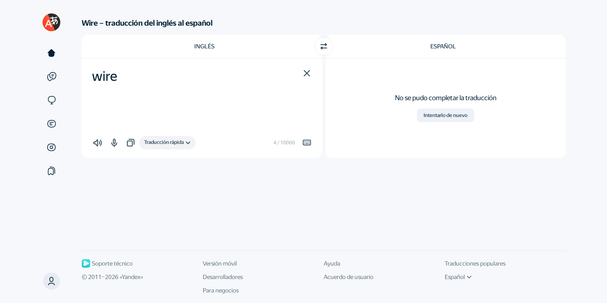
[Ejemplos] (51, 76)
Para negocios (221, 290)
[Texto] (51, 53)
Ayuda (332, 263)
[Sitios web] (51, 100)
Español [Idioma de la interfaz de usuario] (458, 277)
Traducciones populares (475, 263)
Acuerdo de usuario (348, 277)
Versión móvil (220, 263)
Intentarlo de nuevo (445, 115)
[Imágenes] (51, 147)
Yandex (131, 277)
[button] (306, 73)
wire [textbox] (104, 76)
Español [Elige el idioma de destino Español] (443, 46)
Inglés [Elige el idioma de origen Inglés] (204, 46)
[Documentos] (51, 123)
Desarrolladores (223, 277)
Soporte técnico (107, 263)
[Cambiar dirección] (323, 46)
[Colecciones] (51, 170)
